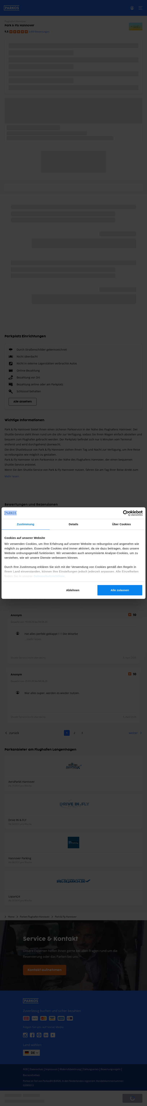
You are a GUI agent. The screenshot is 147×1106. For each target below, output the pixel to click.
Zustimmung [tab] (25, 524)
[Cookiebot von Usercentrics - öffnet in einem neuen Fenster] (126, 513)
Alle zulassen (120, 590)
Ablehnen (72, 590)
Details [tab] (73, 524)
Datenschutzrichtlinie (49, 576)
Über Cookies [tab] (121, 524)
